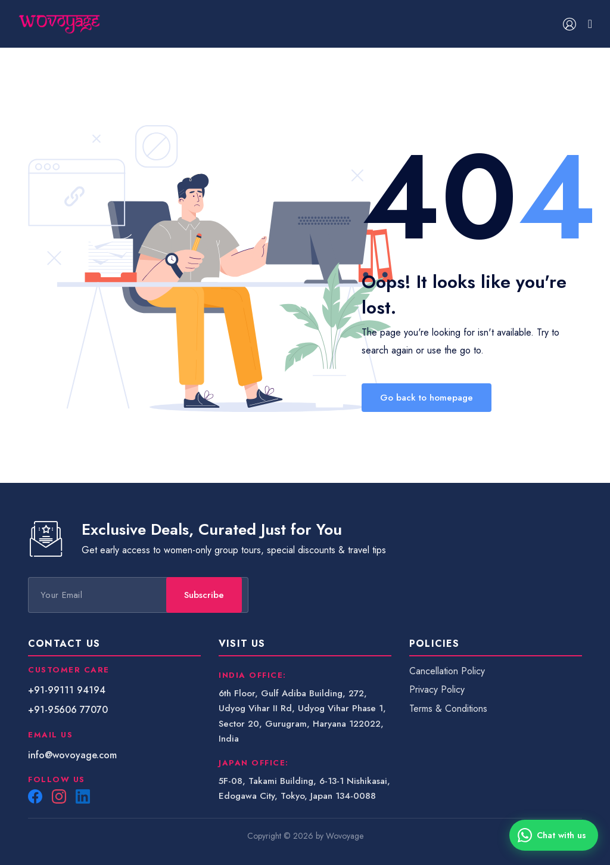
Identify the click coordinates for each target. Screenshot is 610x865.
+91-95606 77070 (68, 710)
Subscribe (316, 595)
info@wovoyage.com (72, 755)
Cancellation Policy (447, 671)
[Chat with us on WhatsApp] (553, 835)
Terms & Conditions (448, 708)
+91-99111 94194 (66, 690)
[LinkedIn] (83, 796)
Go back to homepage (426, 397)
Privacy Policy (437, 689)
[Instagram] (59, 796)
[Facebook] (35, 796)
